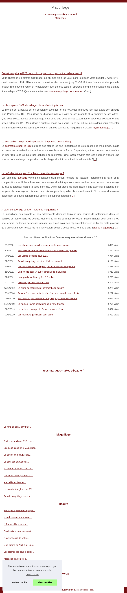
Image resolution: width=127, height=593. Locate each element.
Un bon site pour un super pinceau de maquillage (42, 272)
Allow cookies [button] (44, 582)
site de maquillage (103, 227)
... (92, 91)
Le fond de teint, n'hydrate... (17, 427)
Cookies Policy (87, 590)
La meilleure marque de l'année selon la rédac (41, 309)
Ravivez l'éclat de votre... (16, 538)
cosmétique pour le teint (18, 146)
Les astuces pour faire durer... (18, 565)
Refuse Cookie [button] (19, 582)
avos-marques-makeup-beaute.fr (61, 14)
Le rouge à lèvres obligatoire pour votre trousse (41, 304)
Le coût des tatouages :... (16, 462)
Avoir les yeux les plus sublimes (33, 282)
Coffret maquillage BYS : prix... (19, 441)
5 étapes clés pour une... (16, 524)
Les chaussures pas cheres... (18, 475)
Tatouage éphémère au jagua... (19, 510)
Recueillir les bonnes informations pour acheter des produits (47, 250)
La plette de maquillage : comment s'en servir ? (41, 288)
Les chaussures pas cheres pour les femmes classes (44, 245)
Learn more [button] (32, 574)
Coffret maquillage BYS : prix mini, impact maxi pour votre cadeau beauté (42, 73)
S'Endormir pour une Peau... (18, 517)
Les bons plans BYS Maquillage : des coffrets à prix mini (32, 105)
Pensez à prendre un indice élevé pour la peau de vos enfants (48, 293)
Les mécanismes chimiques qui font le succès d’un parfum (46, 266)
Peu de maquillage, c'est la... (18, 496)
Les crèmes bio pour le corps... (19, 552)
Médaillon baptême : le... (16, 559)
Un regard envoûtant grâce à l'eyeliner (37, 277)
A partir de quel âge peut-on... (18, 468)
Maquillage (60, 18)
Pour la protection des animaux (19, 580)
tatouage (22, 177)
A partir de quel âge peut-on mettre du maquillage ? (30, 209)
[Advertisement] (60, 43)
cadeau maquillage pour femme (64, 91)
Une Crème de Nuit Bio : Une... (19, 545)
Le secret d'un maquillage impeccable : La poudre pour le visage (37, 141)
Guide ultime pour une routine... (19, 531)
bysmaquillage (101, 127)
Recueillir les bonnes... (15, 482)
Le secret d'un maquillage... (17, 455)
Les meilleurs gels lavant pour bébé (35, 315)
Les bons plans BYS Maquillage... (20, 448)
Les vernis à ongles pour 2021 (33, 256)
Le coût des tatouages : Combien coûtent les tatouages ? (33, 173)
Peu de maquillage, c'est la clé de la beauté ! (40, 261)
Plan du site (74, 590)
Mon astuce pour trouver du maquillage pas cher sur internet (47, 298)
